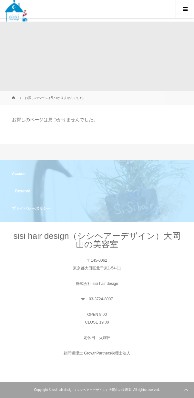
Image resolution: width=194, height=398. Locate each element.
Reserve (22, 191)
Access (19, 173)
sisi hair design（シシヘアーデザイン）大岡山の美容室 (97, 240)
